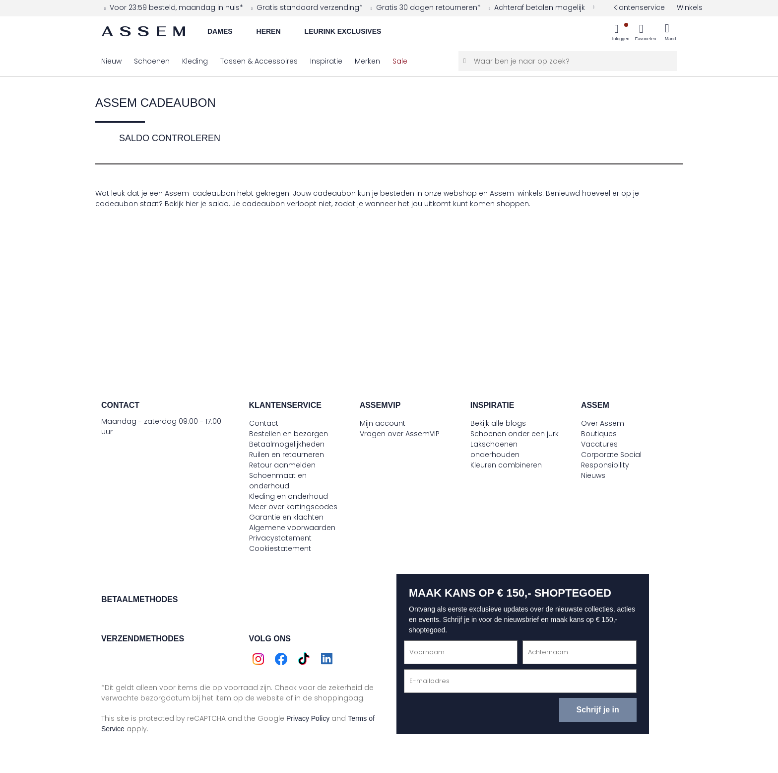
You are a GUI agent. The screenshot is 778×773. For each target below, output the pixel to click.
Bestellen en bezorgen (288, 434)
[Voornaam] (461, 652)
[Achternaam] (579, 652)
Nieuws (593, 475)
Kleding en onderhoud (288, 496)
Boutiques (599, 434)
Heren (269, 31)
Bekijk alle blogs (498, 423)
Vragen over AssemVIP (400, 434)
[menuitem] (620, 33)
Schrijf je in (597, 709)
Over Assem (602, 423)
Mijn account (382, 423)
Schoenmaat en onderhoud (278, 480)
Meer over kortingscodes (293, 507)
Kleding (195, 61)
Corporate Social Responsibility (611, 460)
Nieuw (111, 61)
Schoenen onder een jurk (514, 434)
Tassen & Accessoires (259, 61)
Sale (399, 61)
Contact (263, 423)
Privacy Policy (307, 718)
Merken (367, 61)
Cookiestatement (280, 548)
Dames (220, 31)
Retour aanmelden (282, 465)
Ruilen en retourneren (286, 455)
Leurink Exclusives (343, 31)
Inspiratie (326, 61)
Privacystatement (280, 538)
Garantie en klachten (286, 517)
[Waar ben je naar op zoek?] (567, 61)
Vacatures (599, 444)
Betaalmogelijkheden (286, 444)
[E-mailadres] (520, 681)
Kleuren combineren (506, 465)
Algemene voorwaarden (292, 528)
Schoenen (152, 61)
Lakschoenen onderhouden (494, 449)
